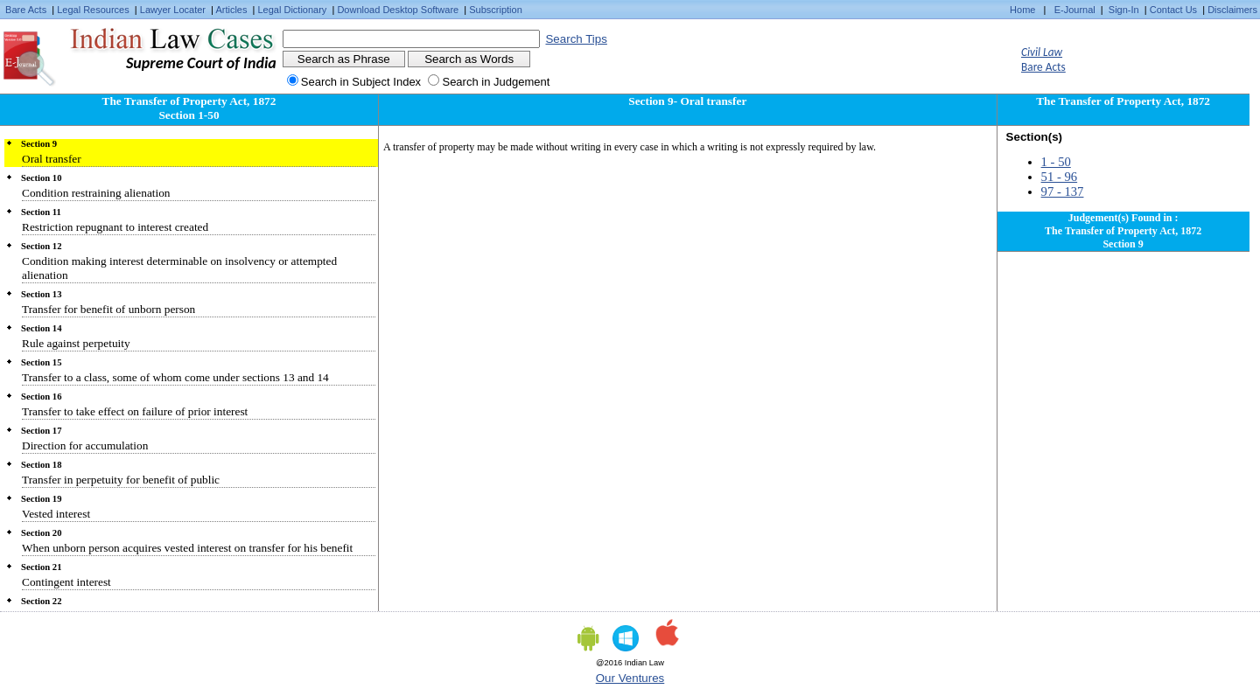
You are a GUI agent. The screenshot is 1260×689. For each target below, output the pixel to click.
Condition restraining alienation (96, 192)
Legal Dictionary (292, 9)
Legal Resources (93, 9)
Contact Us (1173, 9)
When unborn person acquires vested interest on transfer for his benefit (187, 547)
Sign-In (1124, 9)
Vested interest (56, 513)
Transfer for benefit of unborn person (108, 309)
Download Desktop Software (397, 9)
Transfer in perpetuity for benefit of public (121, 479)
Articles (231, 9)
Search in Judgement (496, 81)
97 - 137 (1062, 191)
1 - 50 (1056, 162)
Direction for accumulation (85, 445)
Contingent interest (66, 581)
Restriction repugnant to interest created (115, 226)
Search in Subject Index (361, 81)
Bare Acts (25, 9)
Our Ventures (630, 678)
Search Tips (575, 38)
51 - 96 (1059, 177)
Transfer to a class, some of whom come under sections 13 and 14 (175, 377)
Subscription (495, 9)
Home (1022, 9)
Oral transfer (51, 158)
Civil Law (1041, 52)
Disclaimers (1232, 9)
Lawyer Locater (173, 9)
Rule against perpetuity (76, 343)
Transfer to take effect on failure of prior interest (135, 411)
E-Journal (1075, 9)
